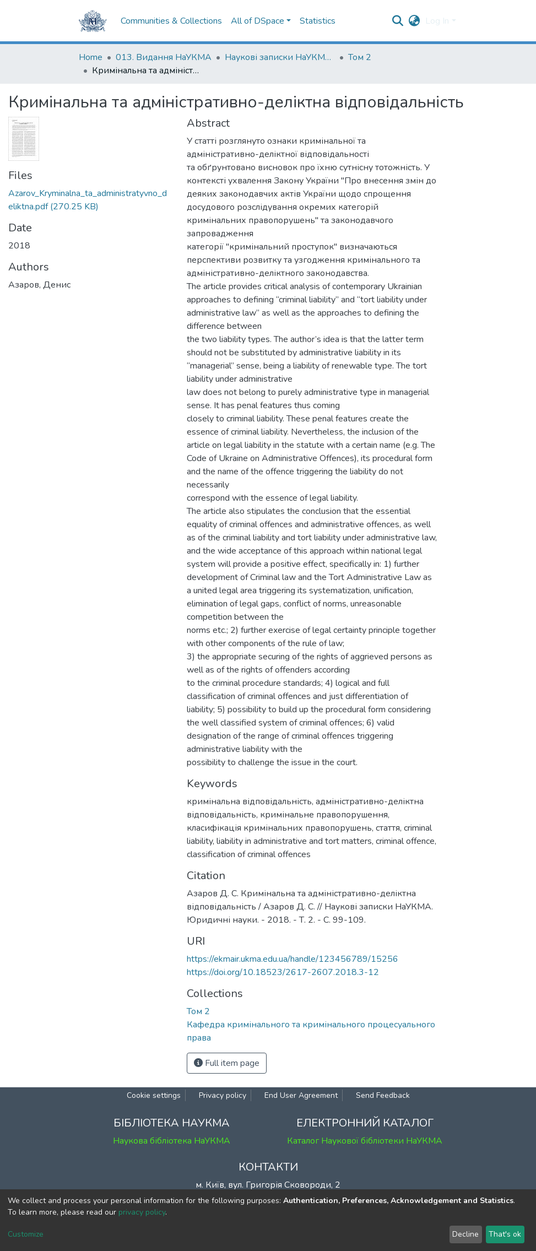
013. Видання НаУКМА (164, 57)
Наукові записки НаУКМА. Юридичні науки (280, 57)
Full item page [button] (226, 1063)
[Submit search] (397, 21)
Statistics (317, 21)
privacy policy (141, 1212)
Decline (465, 1234)
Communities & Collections (171, 21)
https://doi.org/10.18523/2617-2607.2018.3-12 (283, 972)
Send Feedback (383, 1095)
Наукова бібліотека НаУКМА (171, 1141)
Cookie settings (154, 1095)
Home (90, 57)
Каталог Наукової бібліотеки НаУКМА (364, 1141)
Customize (26, 1234)
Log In (437, 21)
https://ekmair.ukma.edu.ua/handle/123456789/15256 (292, 959)
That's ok (505, 1234)
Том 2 (359, 57)
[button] (414, 21)
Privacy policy (222, 1095)
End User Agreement (301, 1095)
